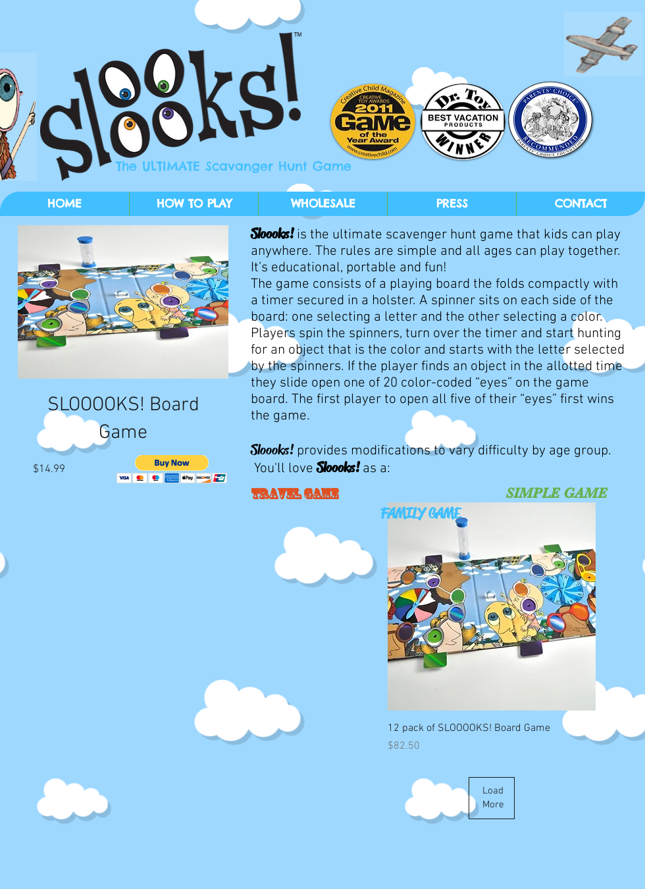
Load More (493, 798)
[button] (172, 469)
